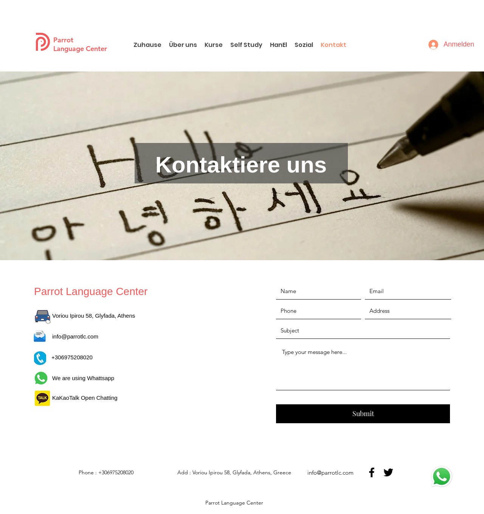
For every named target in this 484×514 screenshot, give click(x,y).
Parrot (63, 40)
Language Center (80, 48)
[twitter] (388, 472)
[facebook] (371, 472)
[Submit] (363, 413)
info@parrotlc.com (75, 336)
